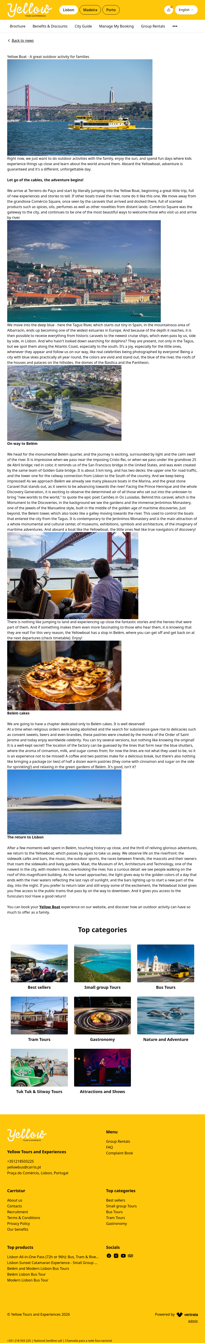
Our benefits (17, 1229)
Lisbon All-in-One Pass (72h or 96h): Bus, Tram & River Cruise (53, 1256)
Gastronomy (116, 1223)
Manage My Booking (116, 26)
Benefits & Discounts (50, 26)
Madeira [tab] (90, 9)
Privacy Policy (18, 1223)
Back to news (20, 40)
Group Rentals (153, 26)
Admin (193, 1321)
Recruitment (17, 1211)
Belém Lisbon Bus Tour (26, 1274)
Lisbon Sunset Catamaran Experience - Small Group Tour (53, 1262)
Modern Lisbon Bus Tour (27, 1280)
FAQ (109, 1147)
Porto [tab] (111, 9)
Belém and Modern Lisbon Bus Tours (38, 1268)
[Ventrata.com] (186, 1314)
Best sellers (115, 1200)
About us (14, 1200)
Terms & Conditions (23, 1217)
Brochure (17, 26)
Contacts (14, 1206)
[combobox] (186, 10)
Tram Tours (115, 1217)
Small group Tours (121, 1206)
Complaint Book (119, 1153)
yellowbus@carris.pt (24, 1167)
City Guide (83, 26)
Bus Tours (114, 1211)
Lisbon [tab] (68, 9)
